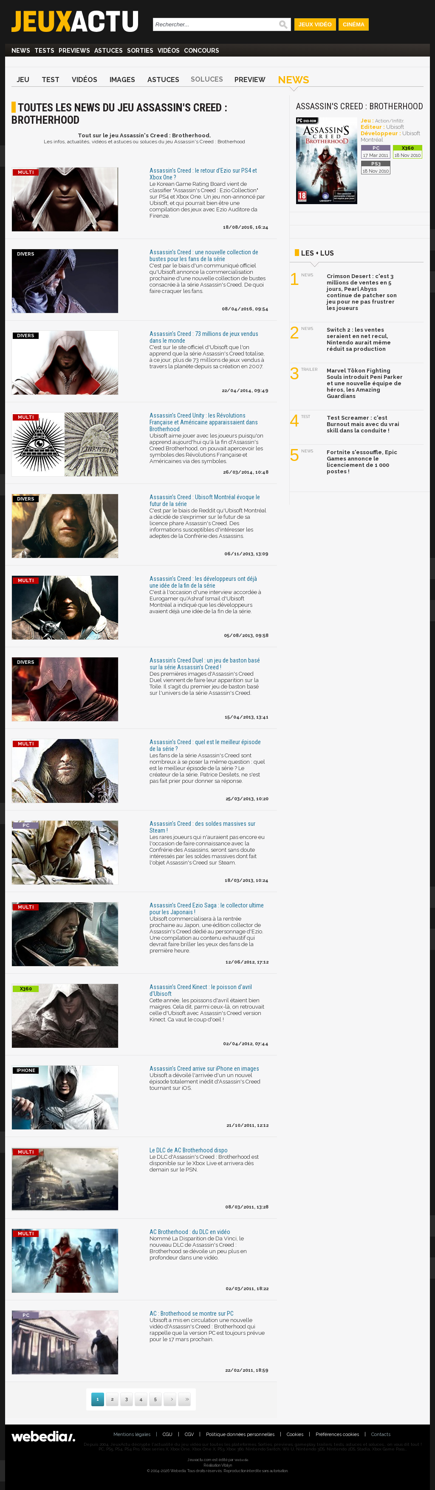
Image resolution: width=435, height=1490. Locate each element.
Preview (250, 80)
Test (50, 80)
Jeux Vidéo (315, 24)
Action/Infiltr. (389, 121)
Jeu (23, 80)
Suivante (164, 1399)
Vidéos (169, 50)
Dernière (178, 1399)
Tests (44, 50)
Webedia (241, 1460)
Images (122, 80)
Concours (201, 50)
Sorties (140, 50)
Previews (74, 50)
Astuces (108, 50)
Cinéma (353, 24)
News (20, 50)
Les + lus (317, 253)
